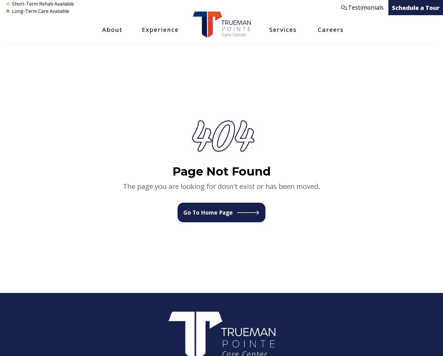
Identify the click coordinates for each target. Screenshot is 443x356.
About (112, 30)
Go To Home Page (221, 212)
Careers (331, 30)
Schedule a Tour (415, 8)
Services (283, 30)
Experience (160, 30)
